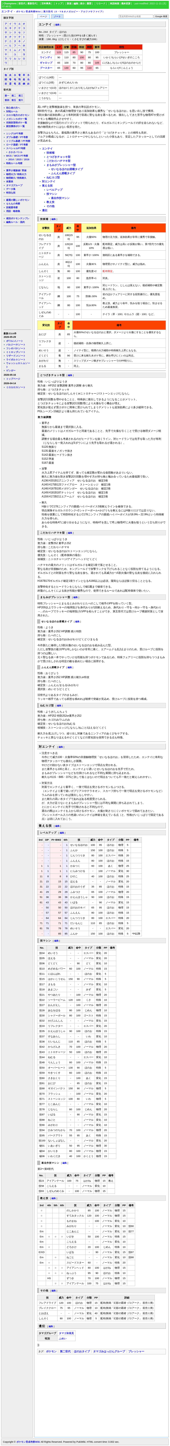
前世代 (21, 3)
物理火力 (10, 174)
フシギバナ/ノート (15, 348)
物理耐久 (10, 178)
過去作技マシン (60, 198)
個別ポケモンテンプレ (17, 218)
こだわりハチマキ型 (58, 160)
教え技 (50, 202)
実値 (24, 170)
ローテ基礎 (12, 144)
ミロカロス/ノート (15, 387)
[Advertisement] (17, 277)
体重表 (9, 181)
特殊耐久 (21, 178)
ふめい (62, 1338)
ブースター (46, 67)
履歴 (89, 3)
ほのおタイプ (82, 1351)
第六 (20, 100)
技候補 (50, 152)
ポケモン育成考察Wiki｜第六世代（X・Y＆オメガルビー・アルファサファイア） (60, 11)
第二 (13, 95)
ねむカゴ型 (53, 177)
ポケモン (51, 1351)
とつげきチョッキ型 (58, 156)
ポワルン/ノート (14, 341)
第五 (13, 100)
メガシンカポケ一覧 (16, 119)
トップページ (13, 378)
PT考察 (24, 137)
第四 (7, 100)
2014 (11, 159)
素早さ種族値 (13, 170)
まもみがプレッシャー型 (61, 165)
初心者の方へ (13, 107)
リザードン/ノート (15, 355)
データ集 (10, 189)
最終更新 (125, 3)
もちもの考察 (13, 203)
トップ (58, 3)
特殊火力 (21, 174)
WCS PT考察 (21, 155)
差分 (82, 3)
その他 (50, 206)
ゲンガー (10, 370)
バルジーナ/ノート (15, 344)
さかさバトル (15, 152)
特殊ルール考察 (14, 163)
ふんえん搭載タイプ (63, 173)
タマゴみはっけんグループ (109, 1351)
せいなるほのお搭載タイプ (67, 169)
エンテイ (7, 11)
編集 (76, 3)
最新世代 (32, 3)
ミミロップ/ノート (15, 352)
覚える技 (47, 185)
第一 (7, 95)
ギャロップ (46, 62)
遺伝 (44, 210)
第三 (20, 95)
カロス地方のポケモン (17, 115)
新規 (69, 3)
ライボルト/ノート (15, 359)
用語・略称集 (13, 211)
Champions (9, 3)
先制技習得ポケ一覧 (16, 122)
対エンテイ (48, 181)
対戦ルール (12, 111)
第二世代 (65, 1351)
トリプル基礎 (13, 141)
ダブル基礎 (12, 137)
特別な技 (10, 192)
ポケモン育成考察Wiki (28, 1442)
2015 (19, 159)
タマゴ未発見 (66, 1333)
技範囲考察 (12, 207)
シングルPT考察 (14, 133)
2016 (26, 159)
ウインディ (46, 57)
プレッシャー (136, 1351)
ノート (57, 16)
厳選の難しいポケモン (17, 200)
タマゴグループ (14, 185)
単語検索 (114, 3)
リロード (100, 3)
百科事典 (46, 3)
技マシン (51, 193)
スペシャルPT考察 (15, 148)
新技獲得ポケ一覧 (15, 126)
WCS (9, 155)
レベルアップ (54, 189)
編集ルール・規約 (15, 222)
